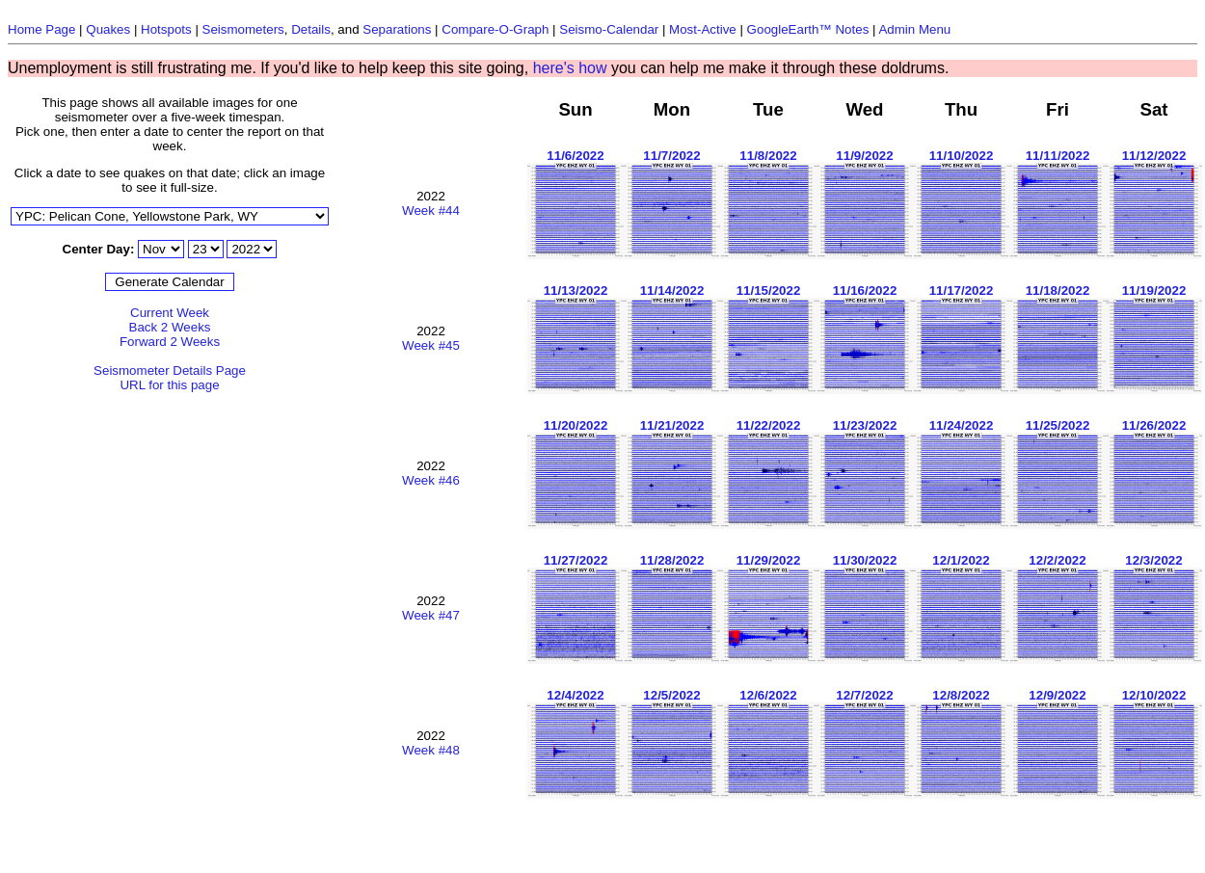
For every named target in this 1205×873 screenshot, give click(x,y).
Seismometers (243, 29)
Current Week (169, 312)
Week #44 (431, 210)
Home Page (41, 29)
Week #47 (431, 615)
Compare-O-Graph (495, 29)
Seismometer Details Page (170, 370)
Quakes (108, 29)
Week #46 (431, 480)
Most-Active (702, 29)
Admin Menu (914, 29)
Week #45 (431, 345)
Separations (396, 29)
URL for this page (169, 385)
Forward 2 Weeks (170, 341)
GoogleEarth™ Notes (808, 29)
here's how (570, 68)
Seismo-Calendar (608, 29)
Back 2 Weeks (170, 327)
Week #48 (431, 750)
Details (311, 29)
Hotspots (166, 29)
